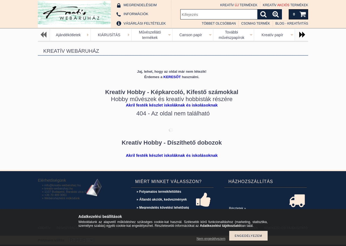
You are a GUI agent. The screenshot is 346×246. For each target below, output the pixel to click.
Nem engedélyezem (211, 239)
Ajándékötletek (68, 35)
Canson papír (190, 35)
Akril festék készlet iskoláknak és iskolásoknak (172, 105)
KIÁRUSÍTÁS (109, 35)
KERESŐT (172, 77)
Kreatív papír (272, 35)
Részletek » (237, 208)
